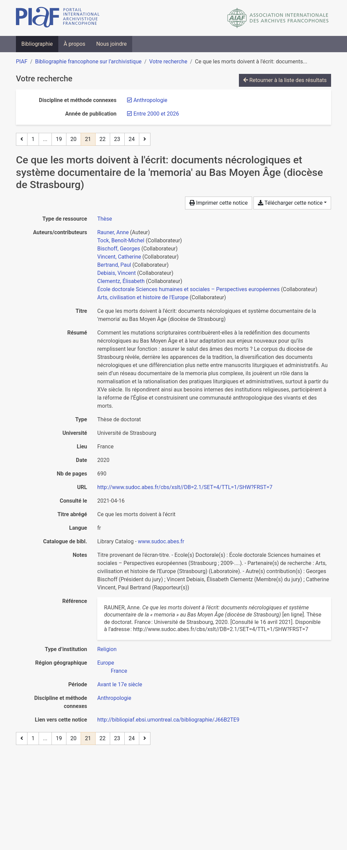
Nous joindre (111, 44)
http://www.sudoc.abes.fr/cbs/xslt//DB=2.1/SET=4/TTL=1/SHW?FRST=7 (184, 487)
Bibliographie (37, 44)
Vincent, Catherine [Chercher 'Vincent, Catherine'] (119, 257)
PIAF (21, 61)
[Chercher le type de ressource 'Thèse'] (104, 219)
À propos (74, 44)
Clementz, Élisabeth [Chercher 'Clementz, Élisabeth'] (121, 281)
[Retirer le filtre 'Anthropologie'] (150, 100)
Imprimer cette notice (218, 203)
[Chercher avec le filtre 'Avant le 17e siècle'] (119, 684)
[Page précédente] (21, 139)
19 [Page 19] (59, 139)
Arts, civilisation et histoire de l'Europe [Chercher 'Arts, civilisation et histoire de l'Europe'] (142, 297)
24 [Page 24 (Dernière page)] (132, 139)
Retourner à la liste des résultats (285, 80)
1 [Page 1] (33, 139)
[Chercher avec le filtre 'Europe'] (105, 663)
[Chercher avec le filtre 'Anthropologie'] (114, 698)
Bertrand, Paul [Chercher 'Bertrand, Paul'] (114, 265)
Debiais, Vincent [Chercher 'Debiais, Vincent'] (116, 273)
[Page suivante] (144, 139)
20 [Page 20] (73, 139)
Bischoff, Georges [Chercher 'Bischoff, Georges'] (118, 248)
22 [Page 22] (103, 139)
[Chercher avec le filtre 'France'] (119, 671)
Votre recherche (168, 61)
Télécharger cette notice (290, 203)
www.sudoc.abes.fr (161, 541)
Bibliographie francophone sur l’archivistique (88, 61)
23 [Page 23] (117, 139)
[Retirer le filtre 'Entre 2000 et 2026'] (156, 113)
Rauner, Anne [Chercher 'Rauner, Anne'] (113, 232)
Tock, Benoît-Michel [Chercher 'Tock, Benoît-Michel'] (120, 240)
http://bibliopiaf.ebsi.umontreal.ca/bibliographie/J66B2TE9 (168, 719)
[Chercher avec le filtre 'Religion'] (107, 649)
